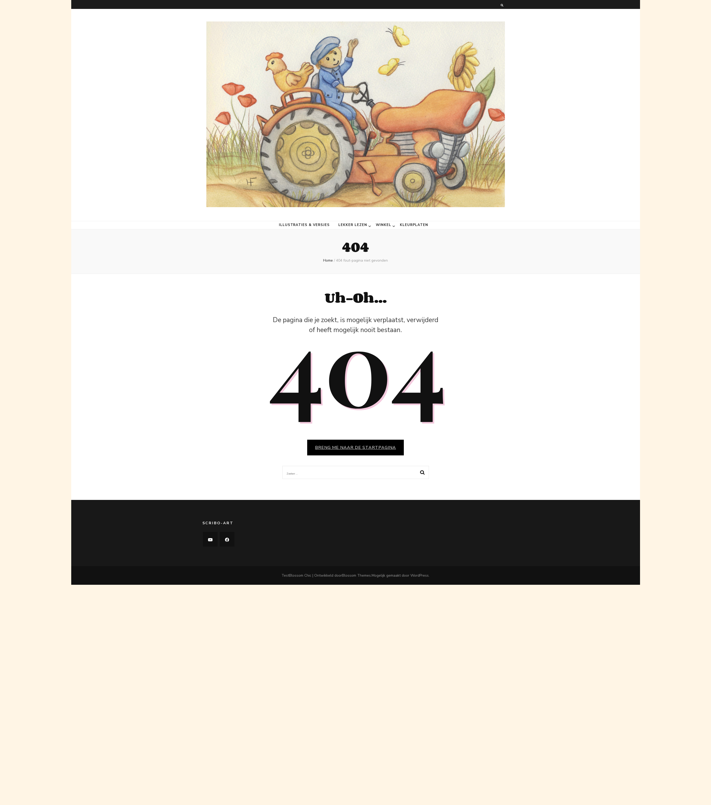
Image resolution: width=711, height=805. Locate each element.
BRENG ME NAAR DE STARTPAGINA (355, 447)
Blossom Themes (356, 575)
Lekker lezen (352, 225)
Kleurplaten (414, 225)
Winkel (383, 225)
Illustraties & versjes (304, 225)
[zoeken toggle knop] (502, 5)
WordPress (419, 575)
